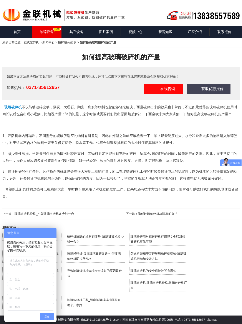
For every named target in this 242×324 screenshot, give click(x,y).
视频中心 (136, 32)
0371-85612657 (43, 87)
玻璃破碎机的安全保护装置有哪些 (153, 270)
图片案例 (106, 32)
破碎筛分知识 (67, 42)
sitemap (212, 319)
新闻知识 (165, 32)
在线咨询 (167, 89)
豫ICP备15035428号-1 (96, 319)
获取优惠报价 (212, 89)
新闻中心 (48, 42)
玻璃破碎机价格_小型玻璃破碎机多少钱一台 (44, 213)
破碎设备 (47, 32)
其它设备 (76, 32)
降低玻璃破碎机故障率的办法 (157, 213)
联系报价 (224, 32)
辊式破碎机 (31, 42)
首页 (17, 32)
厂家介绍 (195, 32)
